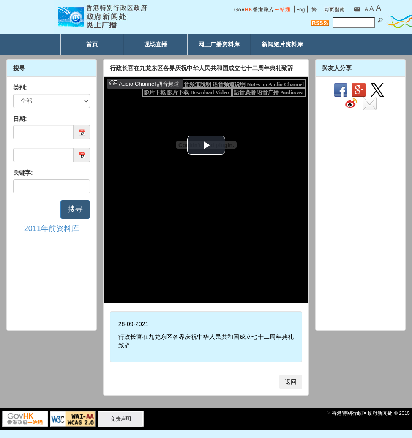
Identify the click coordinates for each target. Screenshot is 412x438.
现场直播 (155, 44)
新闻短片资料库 (282, 44)
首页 (92, 44)
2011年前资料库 (51, 228)
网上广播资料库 (219, 44)
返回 (291, 381)
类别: (20, 87)
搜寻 (75, 209)
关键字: (23, 172)
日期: (20, 118)
